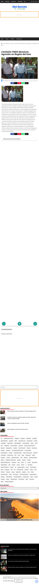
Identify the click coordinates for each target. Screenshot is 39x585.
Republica (24, 472)
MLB (9, 464)
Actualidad (34, 438)
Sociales (36, 476)
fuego (23, 455)
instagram (20, 1)
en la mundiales (28, 450)
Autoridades (3, 443)
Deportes (12, 38)
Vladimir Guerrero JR (9, 481)
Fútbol (33, 455)
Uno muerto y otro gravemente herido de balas (18, 561)
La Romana (14, 462)
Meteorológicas (4, 464)
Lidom (22, 462)
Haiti (21, 457)
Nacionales (30, 464)
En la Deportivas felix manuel (17, 450)
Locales (7, 38)
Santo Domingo (9, 476)
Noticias (11, 467)
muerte (18, 464)
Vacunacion (31, 479)
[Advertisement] (19, 375)
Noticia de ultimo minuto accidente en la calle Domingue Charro (21, 411)
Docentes (28, 448)
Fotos (19, 455)
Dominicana (34, 448)
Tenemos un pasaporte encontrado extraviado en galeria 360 (21, 555)
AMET (16, 440)
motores (13, 464)
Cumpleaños (6, 445)
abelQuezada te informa (8, 438)
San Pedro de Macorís (24, 474)
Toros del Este (21, 479)
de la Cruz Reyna (14, 445)
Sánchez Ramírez (33, 474)
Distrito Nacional (22, 448)
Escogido (10, 452)
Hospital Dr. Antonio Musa (11, 460)
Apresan (35, 440)
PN (14, 469)
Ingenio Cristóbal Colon (5, 462)
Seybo (31, 476)
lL (25, 462)
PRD (35, 469)
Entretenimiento (4, 452)
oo (15, 467)
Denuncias (21, 445)
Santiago (2, 476)
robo (28, 472)
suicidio (7, 479)
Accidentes (23, 438)
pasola (27, 467)
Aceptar (18, 580)
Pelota (2, 469)
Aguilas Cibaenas (4, 440)
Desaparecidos (9, 448)
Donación (3, 450)
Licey (19, 462)
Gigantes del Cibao (15, 457)
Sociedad (2, 479)
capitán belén (10, 443)
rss (24, 1)
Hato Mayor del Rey (33, 457)
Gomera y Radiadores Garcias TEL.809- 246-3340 (18, 423)
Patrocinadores (33, 467)
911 (1, 438)
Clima (36, 443)
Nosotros (7, 1)
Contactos (13, 1)
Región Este (18, 472)
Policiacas (26, 469)
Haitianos (26, 457)
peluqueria (7, 469)
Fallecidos (35, 452)
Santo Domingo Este (17, 476)
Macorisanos (34, 462)
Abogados (17, 438)
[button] (12, 83)
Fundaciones (28, 455)
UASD (27, 479)
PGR (11, 469)
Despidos (15, 448)
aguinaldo (11, 440)
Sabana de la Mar (4, 474)
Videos (2, 481)
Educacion (8, 450)
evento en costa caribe (27, 452)
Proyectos (8, 472)
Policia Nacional (20, 469)
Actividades (28, 438)
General (8, 457)
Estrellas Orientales (17, 452)
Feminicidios (3, 455)
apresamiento (29, 440)
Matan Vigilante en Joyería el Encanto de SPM (17, 429)
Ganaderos (3, 457)
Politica (31, 469)
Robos (32, 472)
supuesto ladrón (14, 479)
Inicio (2, 38)
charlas (32, 443)
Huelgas (18, 460)
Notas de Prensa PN (5, 467)
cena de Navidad (25, 443)
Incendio (29, 460)
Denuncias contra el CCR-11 (29, 445)
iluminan (24, 460)
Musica (22, 464)
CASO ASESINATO (17, 443)
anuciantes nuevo (22, 440)
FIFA (15, 455)
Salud (10, 474)
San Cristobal (15, 474)
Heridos (2, 460)
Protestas (3, 472)
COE (1, 445)
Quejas (13, 472)
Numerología (19, 38)
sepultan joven (26, 476)
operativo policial (21, 467)
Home (2, 1)
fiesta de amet (10, 455)
